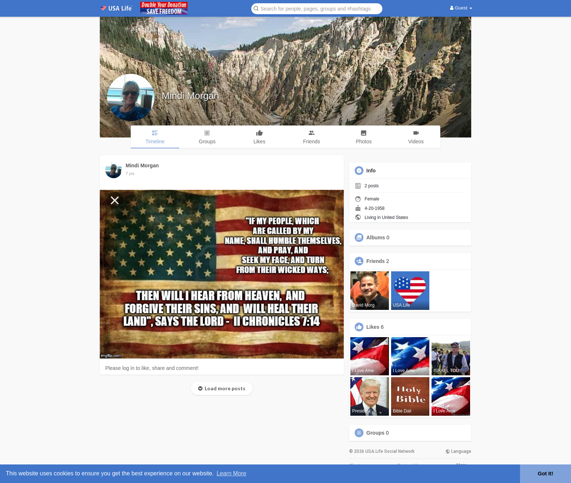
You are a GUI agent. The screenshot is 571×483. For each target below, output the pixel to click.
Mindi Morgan (190, 95)
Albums (375, 237)
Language (458, 451)
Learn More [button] (232, 473)
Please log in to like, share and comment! (151, 368)
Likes (372, 327)
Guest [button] (461, 8)
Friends (375, 261)
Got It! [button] (545, 473)
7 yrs (130, 173)
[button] (317, 8)
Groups (375, 433)
